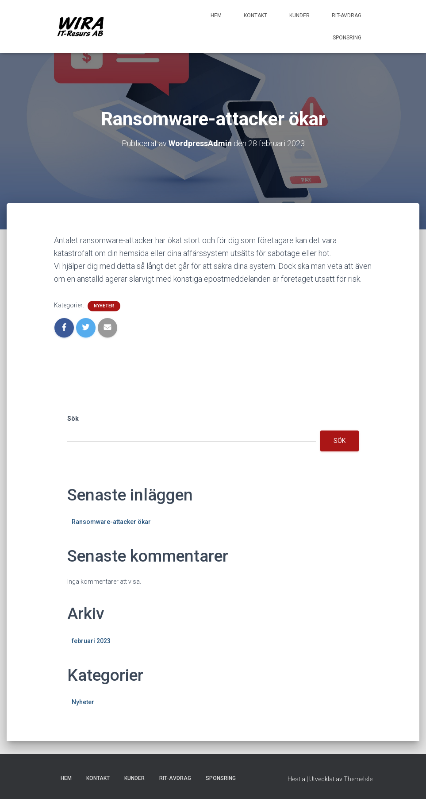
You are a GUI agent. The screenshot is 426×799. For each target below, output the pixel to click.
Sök (73, 418)
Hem (216, 15)
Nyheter (104, 305)
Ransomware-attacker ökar (111, 521)
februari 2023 (91, 640)
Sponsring (347, 38)
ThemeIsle (358, 779)
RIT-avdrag (346, 15)
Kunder (299, 15)
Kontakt (255, 15)
